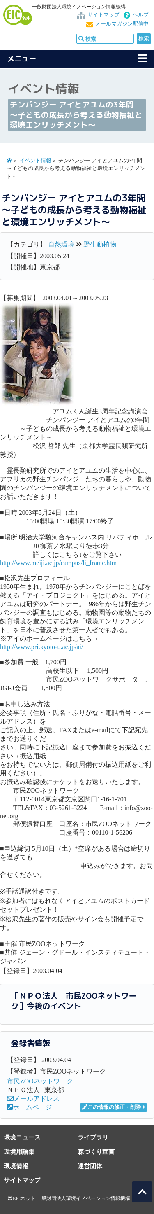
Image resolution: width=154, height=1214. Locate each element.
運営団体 (90, 1166)
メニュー (21, 59)
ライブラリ (93, 1137)
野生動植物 (99, 244)
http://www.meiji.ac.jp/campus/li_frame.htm (58, 562)
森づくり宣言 (96, 1151)
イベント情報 (35, 160)
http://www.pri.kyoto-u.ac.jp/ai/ (41, 646)
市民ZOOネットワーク (40, 1081)
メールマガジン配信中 (122, 24)
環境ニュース (22, 1137)
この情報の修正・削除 (111, 1107)
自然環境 (61, 244)
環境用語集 (19, 1151)
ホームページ (29, 1107)
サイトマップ (103, 15)
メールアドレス (33, 1098)
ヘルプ (141, 15)
